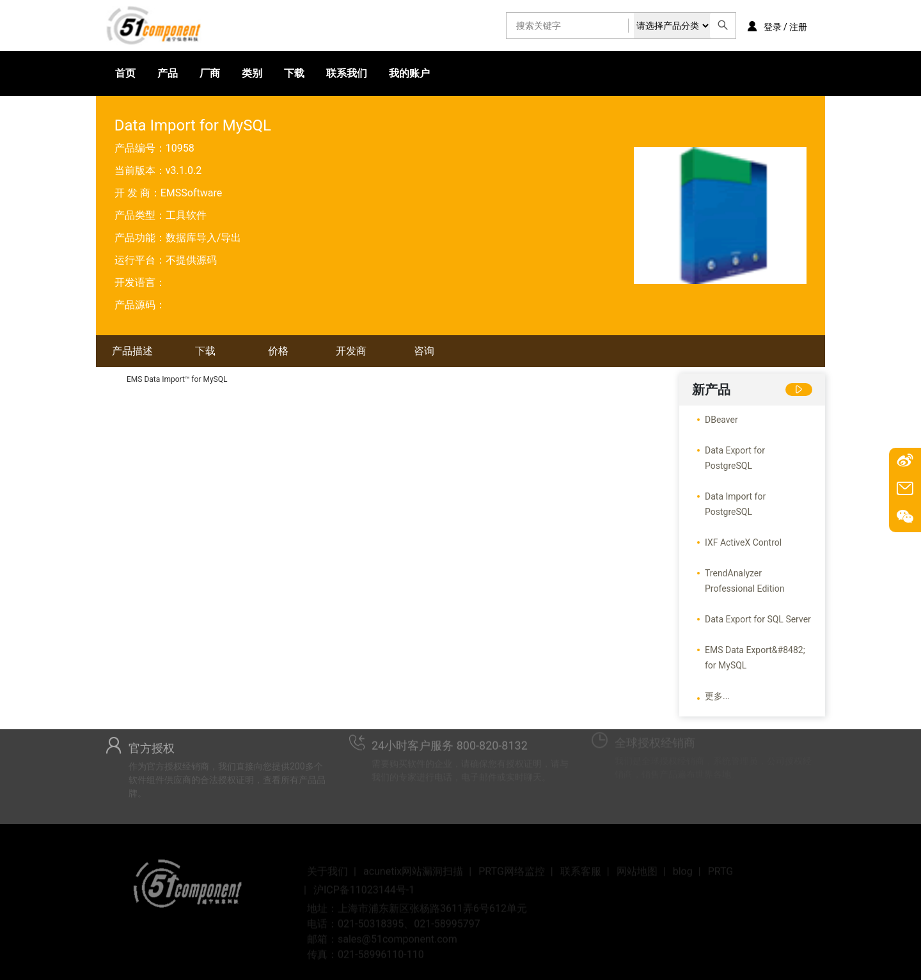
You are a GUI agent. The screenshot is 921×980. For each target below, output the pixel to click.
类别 (252, 73)
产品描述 (132, 351)
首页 (125, 73)
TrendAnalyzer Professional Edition (744, 581)
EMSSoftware (191, 193)
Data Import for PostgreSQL (735, 504)
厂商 (210, 73)
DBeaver (721, 420)
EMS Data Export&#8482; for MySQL (755, 657)
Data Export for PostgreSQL (735, 458)
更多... (717, 696)
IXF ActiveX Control (743, 542)
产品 (167, 73)
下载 (294, 73)
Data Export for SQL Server (758, 619)
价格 (278, 351)
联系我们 (346, 73)
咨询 (424, 351)
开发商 (351, 351)
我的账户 (409, 73)
